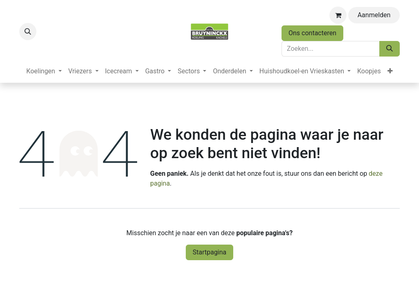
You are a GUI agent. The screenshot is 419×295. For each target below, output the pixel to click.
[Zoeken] (389, 49)
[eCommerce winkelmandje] (338, 15)
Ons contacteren (312, 33)
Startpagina (210, 252)
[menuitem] (44, 71)
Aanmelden (374, 15)
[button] (27, 31)
